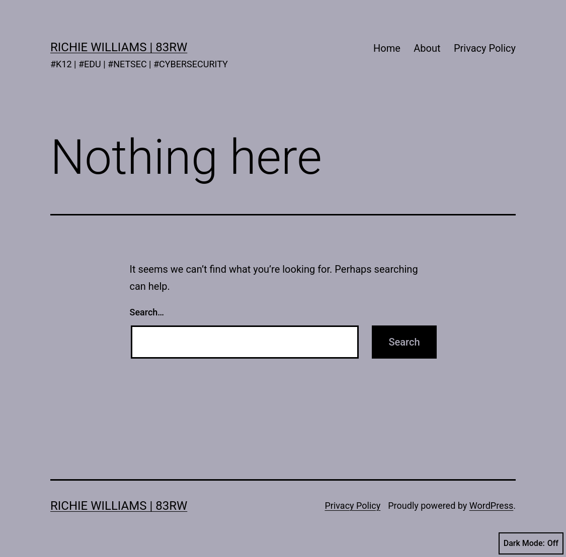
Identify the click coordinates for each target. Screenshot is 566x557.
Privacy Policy (485, 48)
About (427, 48)
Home (386, 48)
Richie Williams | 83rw (118, 47)
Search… (147, 312)
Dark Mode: (531, 543)
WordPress (491, 505)
